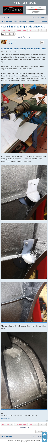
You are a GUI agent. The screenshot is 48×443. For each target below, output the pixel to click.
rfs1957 (11, 43)
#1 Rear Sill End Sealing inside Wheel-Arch (23, 48)
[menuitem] (6, 17)
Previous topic (20, 30)
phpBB (17, 440)
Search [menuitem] (44, 21)
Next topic (33, 30)
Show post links (5, 418)
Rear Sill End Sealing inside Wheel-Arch (23, 26)
